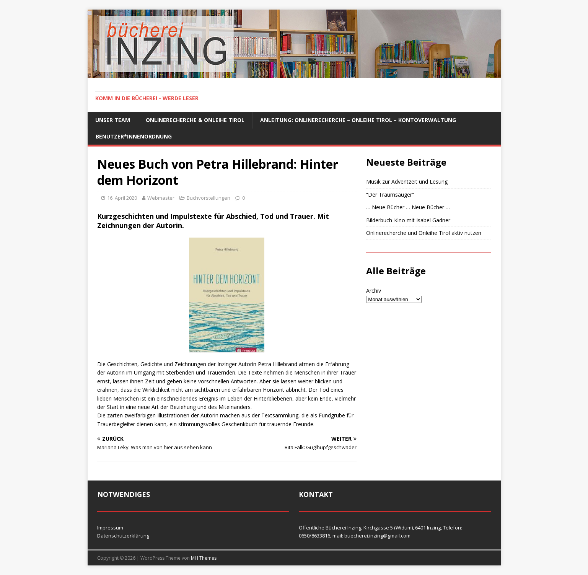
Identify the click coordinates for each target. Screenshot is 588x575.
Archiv (373, 290)
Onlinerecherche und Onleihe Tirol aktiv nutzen (423, 232)
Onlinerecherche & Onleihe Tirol (195, 120)
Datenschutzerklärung (123, 535)
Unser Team (112, 120)
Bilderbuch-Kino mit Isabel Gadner (408, 220)
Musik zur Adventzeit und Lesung (407, 181)
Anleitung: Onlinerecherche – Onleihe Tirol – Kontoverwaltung (358, 120)
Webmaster (160, 197)
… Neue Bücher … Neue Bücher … (408, 207)
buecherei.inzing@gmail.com (377, 535)
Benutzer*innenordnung (134, 136)
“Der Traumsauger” (390, 194)
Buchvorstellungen (208, 197)
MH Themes (204, 558)
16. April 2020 (122, 197)
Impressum (110, 527)
